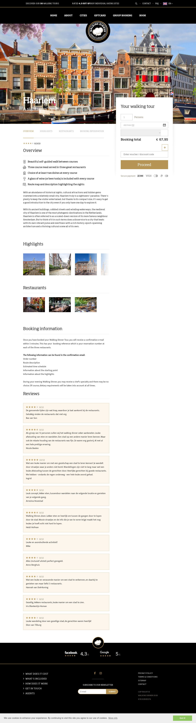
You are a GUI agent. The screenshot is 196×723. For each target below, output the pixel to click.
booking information (92, 131)
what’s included (36, 678)
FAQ (157, 3)
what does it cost (36, 673)
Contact (146, 3)
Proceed (144, 164)
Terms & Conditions (148, 677)
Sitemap (142, 680)
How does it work (36, 683)
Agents (30, 693)
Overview (28, 131)
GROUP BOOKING (122, 15)
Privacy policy (145, 673)
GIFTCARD (100, 15)
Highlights (46, 131)
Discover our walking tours (42, 3)
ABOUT (68, 15)
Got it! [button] (182, 718)
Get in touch (33, 688)
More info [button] (113, 718)
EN (168, 3)
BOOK (142, 15)
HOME (53, 15)
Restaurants (66, 131)
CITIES (83, 15)
